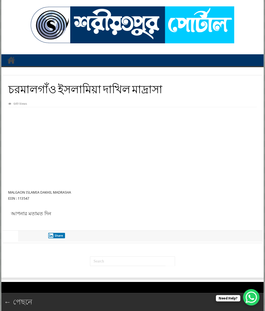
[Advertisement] (132, 148)
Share (55, 235)
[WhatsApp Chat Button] (251, 297)
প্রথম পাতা (11, 60)
